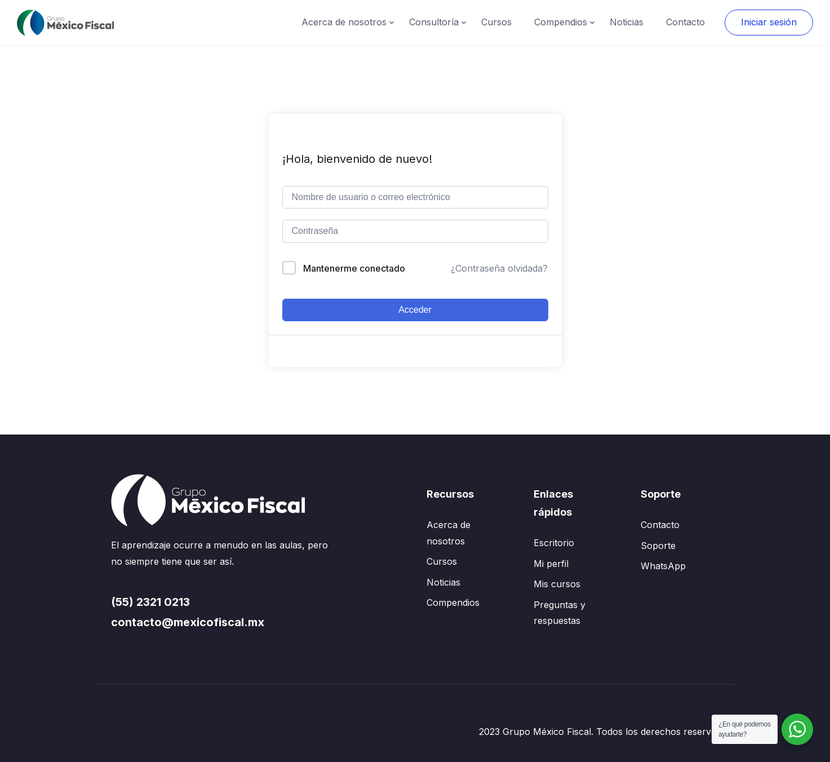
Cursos (496, 22)
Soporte (658, 545)
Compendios (560, 22)
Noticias (626, 22)
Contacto (685, 22)
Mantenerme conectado (354, 268)
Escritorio (554, 542)
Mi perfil (551, 563)
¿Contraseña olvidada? (499, 268)
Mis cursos (557, 584)
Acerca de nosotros (344, 22)
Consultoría (434, 22)
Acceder (415, 309)
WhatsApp (663, 566)
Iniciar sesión (769, 22)
